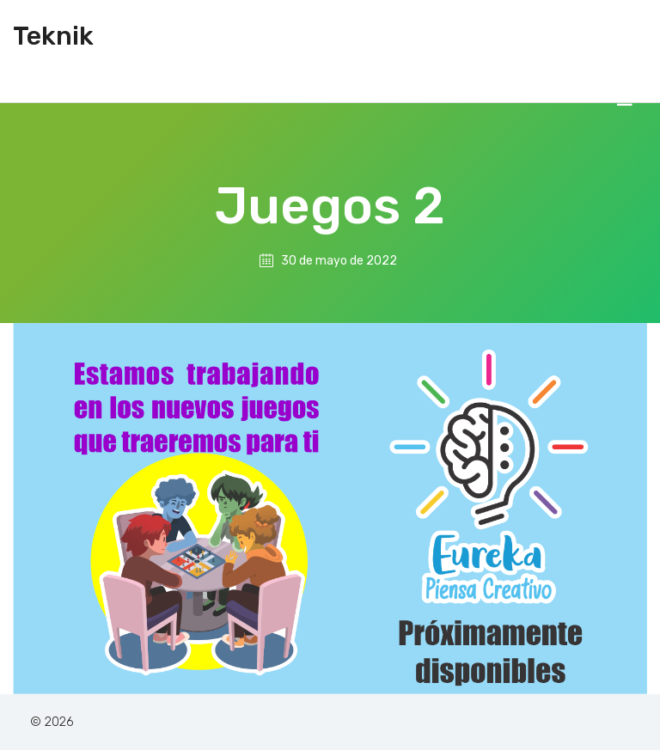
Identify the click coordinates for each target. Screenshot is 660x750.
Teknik (53, 36)
